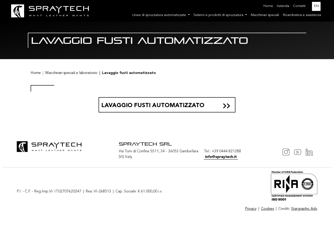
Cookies (267, 209)
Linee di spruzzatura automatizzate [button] (159, 15)
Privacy (251, 209)
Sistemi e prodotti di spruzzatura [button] (218, 15)
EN (316, 6)
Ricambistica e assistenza (302, 15)
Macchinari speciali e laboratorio (71, 73)
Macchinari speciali (265, 15)
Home (268, 6)
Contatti (299, 6)
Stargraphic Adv (304, 209)
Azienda (283, 6)
